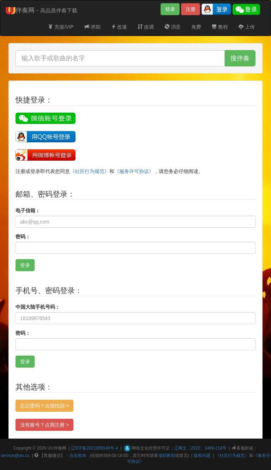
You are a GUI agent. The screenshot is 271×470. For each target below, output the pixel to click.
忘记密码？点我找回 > (44, 406)
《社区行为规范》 (89, 171)
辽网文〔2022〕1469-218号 (200, 448)
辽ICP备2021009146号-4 (94, 448)
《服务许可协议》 (134, 171)
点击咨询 (77, 455)
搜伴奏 (239, 58)
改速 (119, 27)
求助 (92, 27)
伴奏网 (60, 448)
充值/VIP (60, 27)
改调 (146, 27)
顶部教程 (166, 455)
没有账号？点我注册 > (44, 425)
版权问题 (202, 455)
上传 (247, 27)
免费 (196, 27)
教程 (220, 27)
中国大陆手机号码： (38, 307)
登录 (170, 9)
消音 (172, 27)
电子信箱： (28, 210)
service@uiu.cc (15, 455)
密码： (23, 236)
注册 (190, 9)
